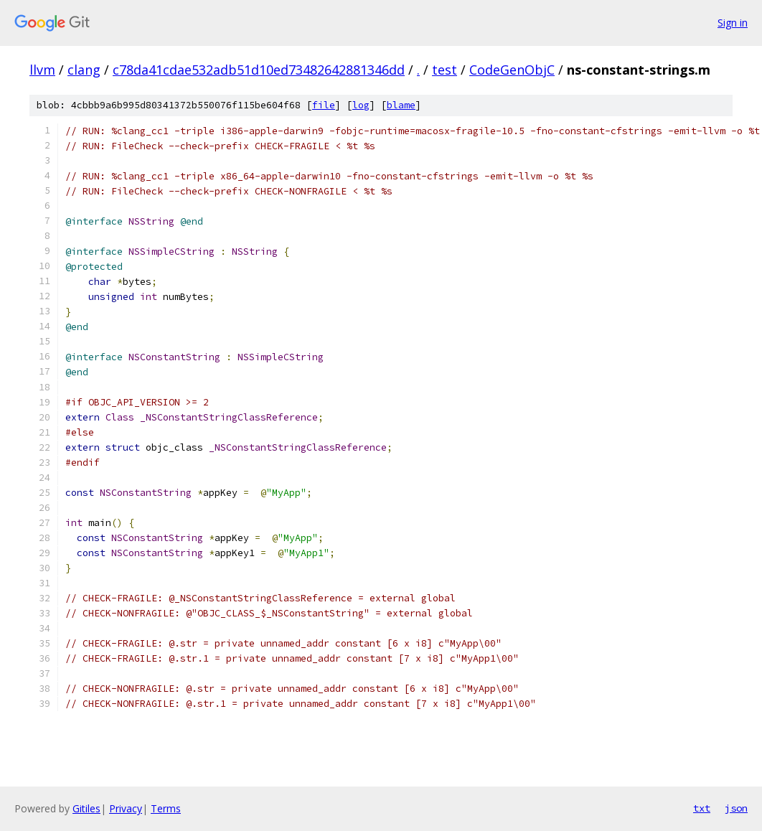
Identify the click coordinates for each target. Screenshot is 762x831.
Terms (166, 808)
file (323, 105)
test (444, 69)
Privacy (125, 808)
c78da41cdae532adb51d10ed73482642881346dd (259, 69)
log (361, 105)
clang (83, 69)
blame (401, 105)
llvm (42, 69)
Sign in (733, 22)
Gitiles (86, 808)
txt (701, 808)
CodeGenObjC (512, 69)
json (736, 808)
